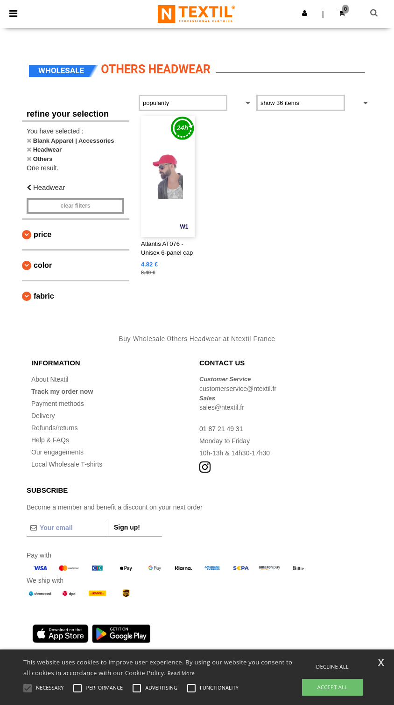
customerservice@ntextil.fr (237, 388)
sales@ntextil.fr (221, 407)
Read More (181, 673)
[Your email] (67, 527)
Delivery (43, 415)
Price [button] (42, 234)
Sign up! (127, 527)
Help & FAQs (50, 440)
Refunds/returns (54, 428)
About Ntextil (49, 379)
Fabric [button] (44, 296)
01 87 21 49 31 (221, 429)
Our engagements (57, 452)
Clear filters (75, 205)
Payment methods (57, 403)
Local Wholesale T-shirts (66, 464)
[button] (304, 13)
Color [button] (43, 265)
